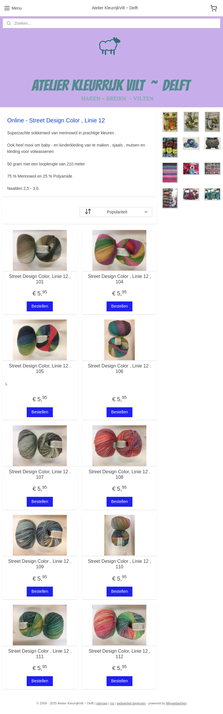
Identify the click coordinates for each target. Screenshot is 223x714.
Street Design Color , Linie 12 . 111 (39, 654)
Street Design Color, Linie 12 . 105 (40, 368)
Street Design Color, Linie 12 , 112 (119, 654)
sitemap (101, 703)
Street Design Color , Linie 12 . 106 (119, 368)
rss (112, 703)
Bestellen (39, 306)
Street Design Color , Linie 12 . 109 (39, 564)
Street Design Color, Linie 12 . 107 (40, 474)
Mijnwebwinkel (176, 703)
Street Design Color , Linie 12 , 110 (119, 564)
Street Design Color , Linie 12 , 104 (119, 279)
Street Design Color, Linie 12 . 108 (119, 474)
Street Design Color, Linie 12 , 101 (40, 279)
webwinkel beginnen (131, 703)
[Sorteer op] (116, 212)
